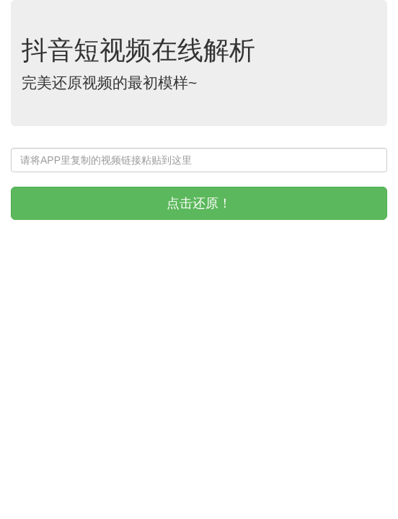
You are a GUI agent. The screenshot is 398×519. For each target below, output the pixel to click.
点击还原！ (199, 203)
